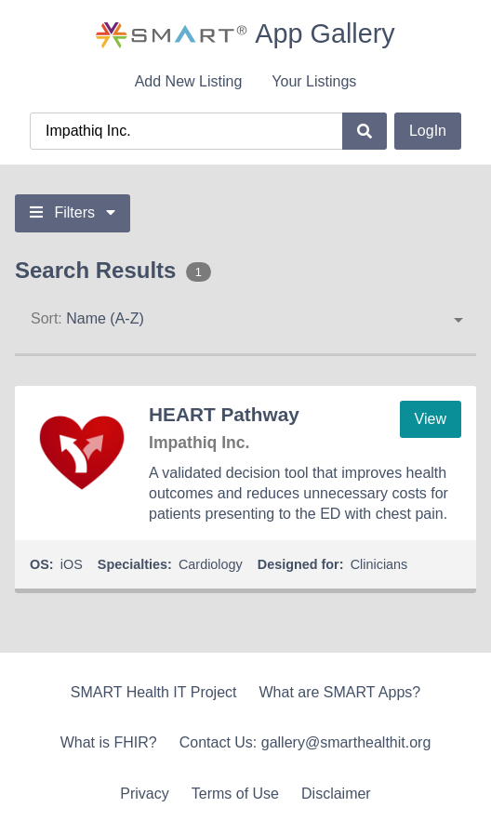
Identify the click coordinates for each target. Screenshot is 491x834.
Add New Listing (189, 81)
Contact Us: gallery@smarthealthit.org (305, 742)
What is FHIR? (108, 742)
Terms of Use (235, 793)
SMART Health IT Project (154, 692)
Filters (72, 212)
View (430, 419)
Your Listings (314, 81)
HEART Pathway (224, 414)
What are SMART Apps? (340, 692)
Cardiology (211, 564)
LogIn (427, 131)
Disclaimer (336, 793)
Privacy (144, 793)
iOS (71, 564)
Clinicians (379, 564)
